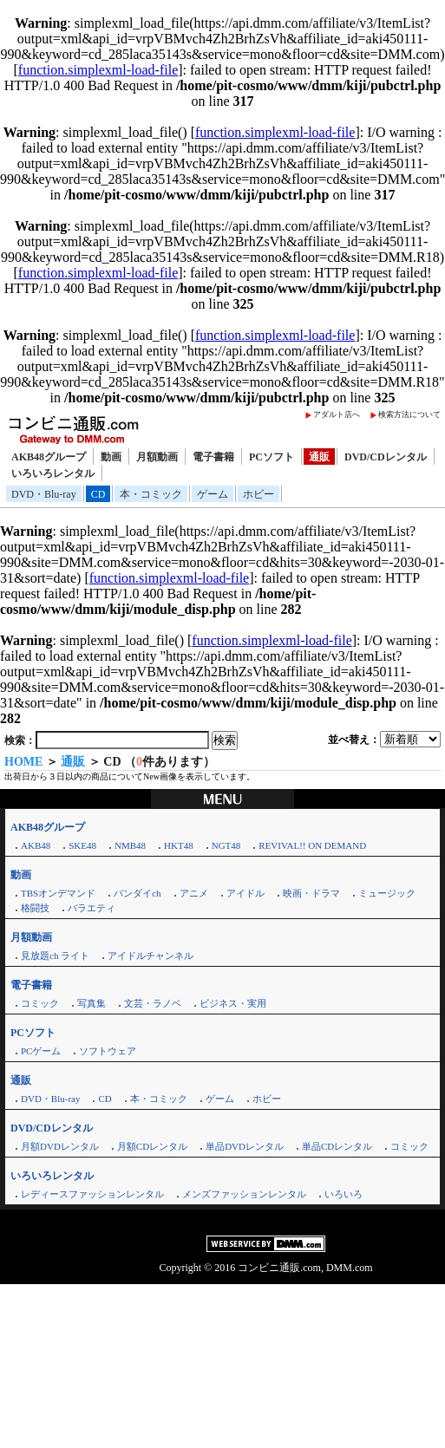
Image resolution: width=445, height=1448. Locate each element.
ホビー (258, 494)
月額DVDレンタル (60, 1146)
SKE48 (82, 845)
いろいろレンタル (53, 473)
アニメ (194, 893)
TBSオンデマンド (58, 893)
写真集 (91, 1003)
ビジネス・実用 (233, 1003)
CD (98, 494)
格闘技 (35, 908)
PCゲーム (41, 1051)
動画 (111, 457)
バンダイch (137, 893)
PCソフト (271, 457)
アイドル (245, 893)
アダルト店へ (336, 414)
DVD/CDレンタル (385, 457)
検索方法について (409, 414)
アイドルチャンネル (150, 955)
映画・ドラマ (311, 893)
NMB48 (130, 845)
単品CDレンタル (337, 1146)
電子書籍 (213, 457)
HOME (23, 761)
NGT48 (226, 845)
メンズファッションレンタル (244, 1194)
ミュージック (387, 893)
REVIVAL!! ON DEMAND (312, 845)
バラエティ (91, 908)
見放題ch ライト (55, 955)
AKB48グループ (48, 457)
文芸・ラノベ (152, 1003)
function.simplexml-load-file (98, 69)
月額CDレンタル (152, 1146)
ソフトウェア (107, 1051)
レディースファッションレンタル (92, 1194)
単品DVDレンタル (245, 1146)
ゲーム (212, 494)
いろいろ (343, 1194)
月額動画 (157, 457)
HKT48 (178, 845)
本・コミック (151, 494)
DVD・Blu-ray (43, 494)
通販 (319, 457)
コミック (40, 1003)
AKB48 (35, 845)
